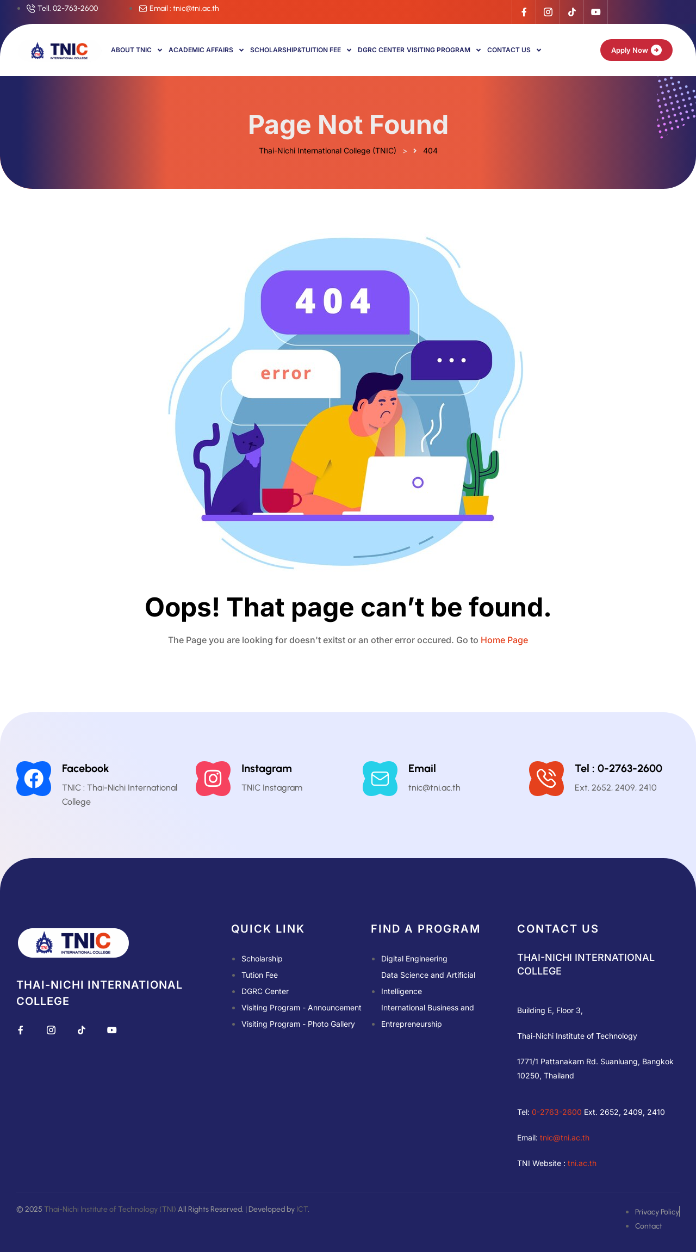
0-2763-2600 (557, 1112)
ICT (302, 1209)
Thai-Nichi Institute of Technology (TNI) (110, 1209)
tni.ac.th (582, 1163)
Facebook (85, 768)
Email (422, 768)
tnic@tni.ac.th (564, 1137)
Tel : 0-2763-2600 (618, 768)
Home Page (504, 639)
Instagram (266, 768)
